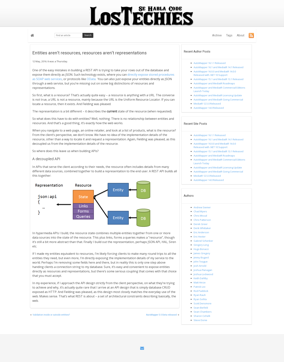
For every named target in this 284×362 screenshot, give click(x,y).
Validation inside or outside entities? (51, 315)
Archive (217, 35)
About (240, 35)
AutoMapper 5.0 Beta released (161, 315)
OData (91, 79)
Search (87, 35)
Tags (229, 35)
